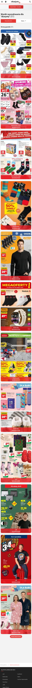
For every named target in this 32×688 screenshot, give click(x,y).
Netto (18, 676)
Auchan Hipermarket (22, 679)
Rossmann (5, 679)
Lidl (3, 674)
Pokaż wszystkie (16, 636)
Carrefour (5, 682)
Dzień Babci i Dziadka (15, 7)
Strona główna (3, 665)
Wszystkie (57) (8, 21)
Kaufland (19, 674)
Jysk (4, 684)
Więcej (23, 21)
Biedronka (5, 676)
